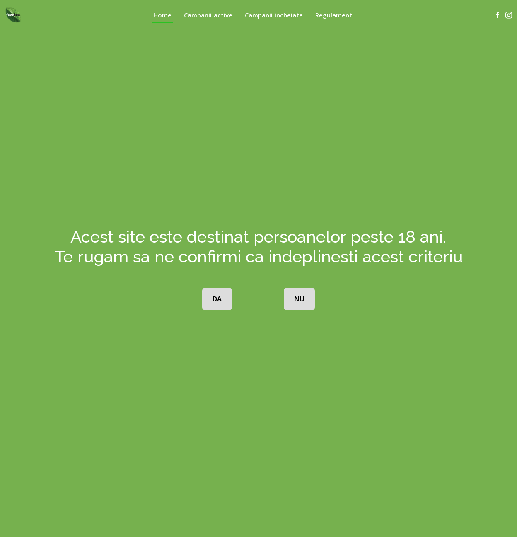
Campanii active (208, 15)
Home (162, 15)
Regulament (333, 15)
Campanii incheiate (274, 15)
